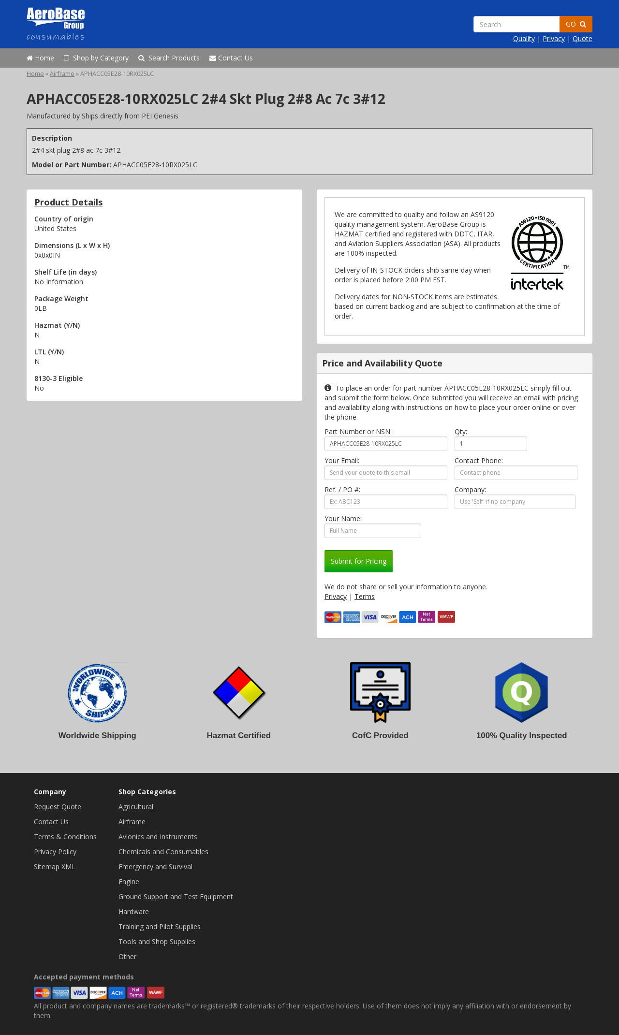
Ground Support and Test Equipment (175, 896)
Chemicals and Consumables (163, 851)
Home (40, 57)
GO (576, 24)
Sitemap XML (54, 866)
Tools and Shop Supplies (156, 941)
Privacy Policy (55, 851)
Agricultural (135, 806)
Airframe (62, 74)
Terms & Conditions (65, 836)
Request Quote (57, 806)
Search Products (169, 57)
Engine (128, 881)
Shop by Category (96, 57)
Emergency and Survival (155, 866)
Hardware (133, 911)
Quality (524, 38)
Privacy (554, 38)
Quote (582, 38)
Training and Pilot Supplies (159, 926)
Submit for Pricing (358, 561)
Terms (364, 596)
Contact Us (231, 57)
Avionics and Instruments (157, 836)
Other (127, 956)
